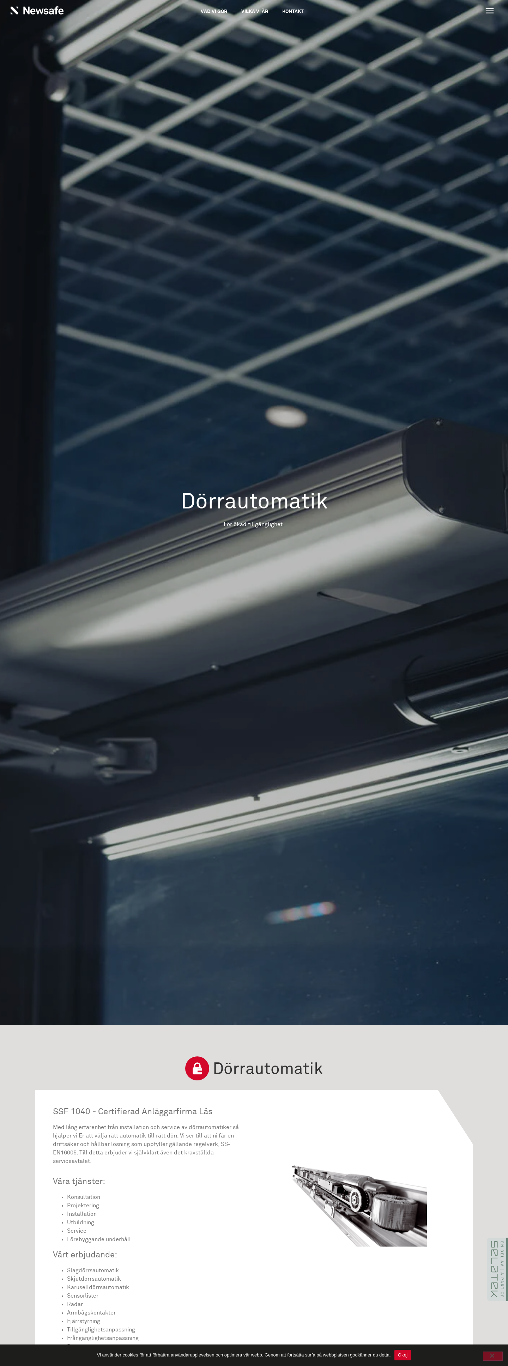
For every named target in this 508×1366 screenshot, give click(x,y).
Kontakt (293, 11)
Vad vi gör (214, 11)
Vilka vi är (254, 11)
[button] (448, 11)
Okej (403, 1355)
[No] (493, 1356)
